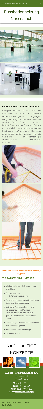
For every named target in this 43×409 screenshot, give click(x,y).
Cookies (26, 402)
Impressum (6, 402)
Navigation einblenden (14, 3)
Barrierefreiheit (8, 405)
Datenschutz (17, 402)
